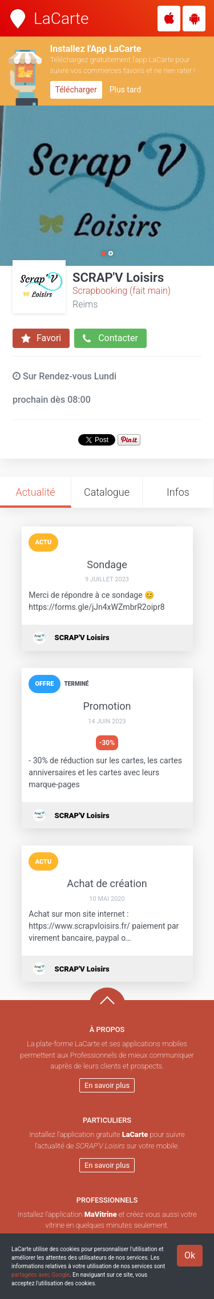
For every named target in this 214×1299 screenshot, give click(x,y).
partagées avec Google (40, 1275)
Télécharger (76, 89)
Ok (189, 1255)
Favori (41, 338)
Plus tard (125, 89)
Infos (178, 492)
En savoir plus (107, 1085)
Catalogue (107, 492)
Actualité (35, 492)
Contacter (110, 338)
